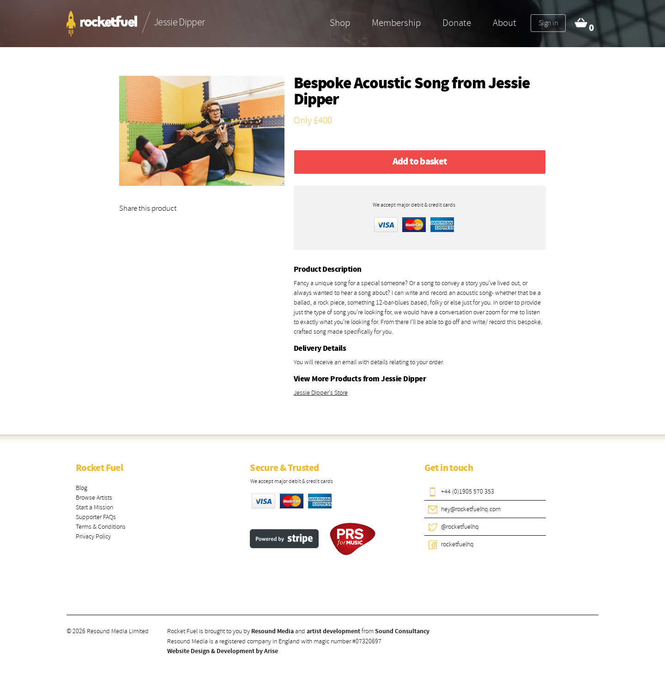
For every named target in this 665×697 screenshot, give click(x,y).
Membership (396, 23)
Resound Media (272, 631)
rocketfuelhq (457, 544)
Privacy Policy (93, 536)
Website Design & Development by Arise (222, 651)
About (504, 23)
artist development (333, 631)
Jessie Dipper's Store (321, 393)
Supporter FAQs (96, 517)
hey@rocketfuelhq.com (471, 509)
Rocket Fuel (99, 468)
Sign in (548, 23)
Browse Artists (94, 497)
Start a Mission (94, 507)
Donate (456, 23)
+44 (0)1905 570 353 (467, 491)
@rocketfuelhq (460, 527)
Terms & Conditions (101, 527)
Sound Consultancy (402, 631)
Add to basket (420, 162)
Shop (340, 23)
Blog (81, 488)
